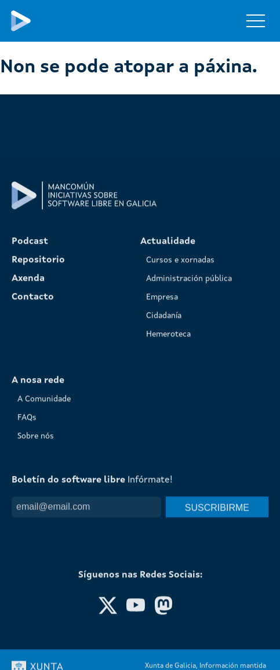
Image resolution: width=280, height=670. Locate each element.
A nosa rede (38, 547)
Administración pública (189, 446)
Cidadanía (163, 483)
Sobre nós (35, 603)
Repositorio (38, 427)
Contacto (33, 464)
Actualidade (167, 408)
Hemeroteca (168, 501)
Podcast (30, 408)
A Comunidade (44, 566)
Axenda (28, 446)
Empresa (162, 464)
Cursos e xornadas (180, 427)
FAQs (27, 585)
